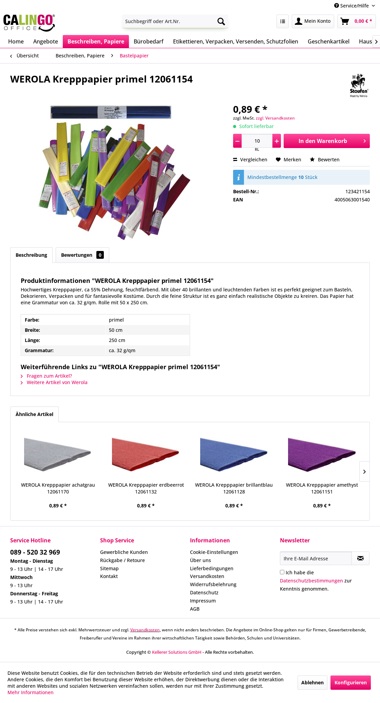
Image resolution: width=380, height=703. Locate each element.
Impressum (203, 600)
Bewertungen (82, 255)
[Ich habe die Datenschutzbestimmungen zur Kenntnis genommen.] (282, 572)
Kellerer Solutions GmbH (177, 652)
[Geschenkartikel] (328, 41)
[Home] (15, 41)
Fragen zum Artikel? (46, 376)
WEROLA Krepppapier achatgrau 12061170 (58, 488)
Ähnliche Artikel (34, 414)
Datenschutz (204, 592)
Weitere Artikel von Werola (54, 382)
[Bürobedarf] (148, 41)
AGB (195, 609)
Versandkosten (207, 576)
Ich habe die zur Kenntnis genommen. (316, 580)
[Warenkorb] (356, 21)
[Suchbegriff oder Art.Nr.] (175, 21)
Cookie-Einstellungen (214, 552)
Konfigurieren (351, 682)
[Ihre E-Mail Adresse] (316, 558)
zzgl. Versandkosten (275, 118)
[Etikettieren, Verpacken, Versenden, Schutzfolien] (235, 41)
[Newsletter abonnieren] (360, 558)
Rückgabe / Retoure (122, 560)
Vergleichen (250, 159)
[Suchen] (221, 21)
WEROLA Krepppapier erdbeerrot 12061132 (146, 488)
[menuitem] (175, 21)
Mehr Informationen (30, 692)
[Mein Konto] (313, 21)
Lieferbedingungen (211, 568)
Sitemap (109, 568)
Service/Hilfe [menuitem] (352, 5)
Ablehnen (312, 682)
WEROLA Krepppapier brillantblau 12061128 (234, 488)
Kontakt (109, 576)
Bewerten (325, 159)
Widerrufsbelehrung (213, 584)
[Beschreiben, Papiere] (96, 41)
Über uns (200, 560)
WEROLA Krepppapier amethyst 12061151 (322, 488)
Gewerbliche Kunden (124, 552)
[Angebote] (45, 41)
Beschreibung (31, 255)
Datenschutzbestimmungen (311, 580)
